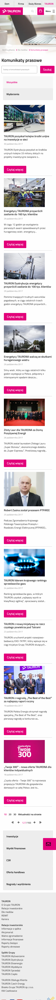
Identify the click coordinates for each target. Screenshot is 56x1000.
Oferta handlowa (15, 872)
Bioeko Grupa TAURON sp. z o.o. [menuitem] (17, 987)
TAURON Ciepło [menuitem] (9, 974)
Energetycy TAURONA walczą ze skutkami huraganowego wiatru (28, 358)
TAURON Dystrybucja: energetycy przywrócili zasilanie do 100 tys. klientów (27, 285)
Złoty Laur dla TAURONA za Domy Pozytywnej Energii (23, 431)
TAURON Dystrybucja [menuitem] (12, 959)
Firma (21, 4)
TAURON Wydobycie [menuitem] (11, 967)
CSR (8, 860)
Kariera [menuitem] (5, 919)
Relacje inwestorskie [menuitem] (11, 908)
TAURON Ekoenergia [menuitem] (11, 963)
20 (10, 814)
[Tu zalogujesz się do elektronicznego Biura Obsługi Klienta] (40, 11)
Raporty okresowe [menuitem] (10, 946)
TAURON (49, 4)
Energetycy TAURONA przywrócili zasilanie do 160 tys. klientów (23, 212)
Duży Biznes (35, 4)
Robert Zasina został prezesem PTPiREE (27, 510)
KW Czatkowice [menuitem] (9, 991)
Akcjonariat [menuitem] (7, 932)
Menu (50, 11)
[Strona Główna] (11, 11)
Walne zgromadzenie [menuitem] (12, 936)
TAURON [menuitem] (5, 901)
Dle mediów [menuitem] (7, 912)
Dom (7, 4)
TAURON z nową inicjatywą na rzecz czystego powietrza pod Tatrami (24, 625)
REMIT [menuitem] (4, 915)
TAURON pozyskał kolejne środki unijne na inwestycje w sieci (26, 137)
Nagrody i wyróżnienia (18, 884)
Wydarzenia (12, 94)
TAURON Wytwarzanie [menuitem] (12, 956)
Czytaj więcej (15, 169)
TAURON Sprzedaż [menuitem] (10, 970)
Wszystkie (11, 82)
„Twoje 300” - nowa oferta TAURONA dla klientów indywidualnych (27, 768)
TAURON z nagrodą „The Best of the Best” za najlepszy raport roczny (28, 699)
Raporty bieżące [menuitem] (9, 943)
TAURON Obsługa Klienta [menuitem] (14, 980)
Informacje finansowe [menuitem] (12, 939)
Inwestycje (12, 836)
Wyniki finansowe (16, 848)
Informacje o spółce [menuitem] (11, 928)
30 (14, 814)
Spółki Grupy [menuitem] (8, 952)
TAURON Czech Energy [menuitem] (13, 983)
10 (5, 814)
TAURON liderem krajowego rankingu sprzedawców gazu (25, 582)
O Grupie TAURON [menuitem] (10, 905)
